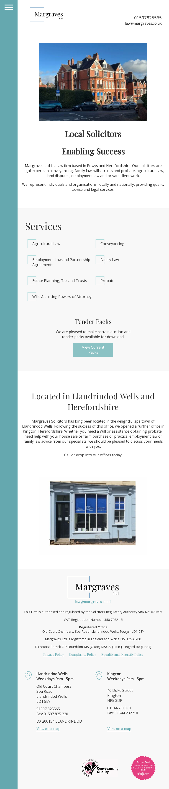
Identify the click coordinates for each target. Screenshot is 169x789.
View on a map (48, 728)
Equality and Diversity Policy (122, 654)
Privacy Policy (53, 654)
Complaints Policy (82, 654)
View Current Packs (93, 350)
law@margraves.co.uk (143, 23)
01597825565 (148, 18)
